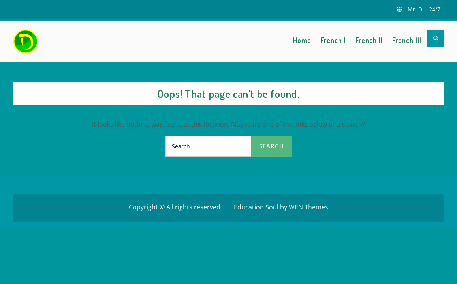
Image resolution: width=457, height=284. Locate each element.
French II (369, 40)
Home (302, 40)
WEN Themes (308, 207)
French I (333, 40)
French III (406, 40)
